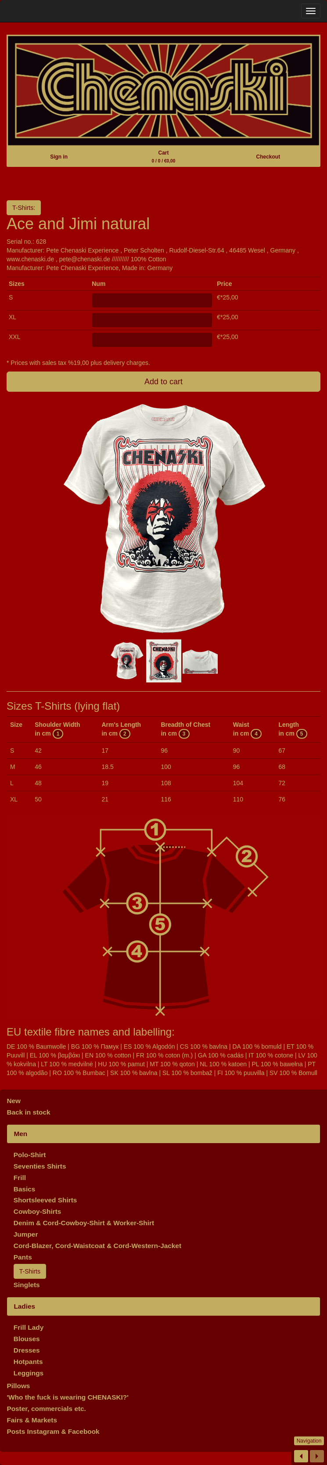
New (14, 1100)
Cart (164, 156)
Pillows (18, 1385)
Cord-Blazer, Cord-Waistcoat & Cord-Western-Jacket (97, 1245)
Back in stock (28, 1112)
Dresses (27, 1350)
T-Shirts (29, 1271)
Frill (20, 1177)
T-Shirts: (23, 207)
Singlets (27, 1284)
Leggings (28, 1373)
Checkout (268, 157)
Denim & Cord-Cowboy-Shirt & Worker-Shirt (84, 1223)
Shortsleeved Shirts (45, 1200)
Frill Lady (28, 1327)
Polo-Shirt (30, 1154)
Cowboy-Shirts (37, 1211)
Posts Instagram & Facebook (53, 1431)
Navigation (309, 1441)
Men (20, 1133)
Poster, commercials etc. (46, 1408)
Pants (23, 1257)
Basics (25, 1189)
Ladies (24, 1306)
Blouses (27, 1338)
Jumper (26, 1234)
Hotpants (28, 1361)
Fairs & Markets (32, 1420)
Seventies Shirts (40, 1166)
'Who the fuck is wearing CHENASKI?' (68, 1397)
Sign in (59, 157)
